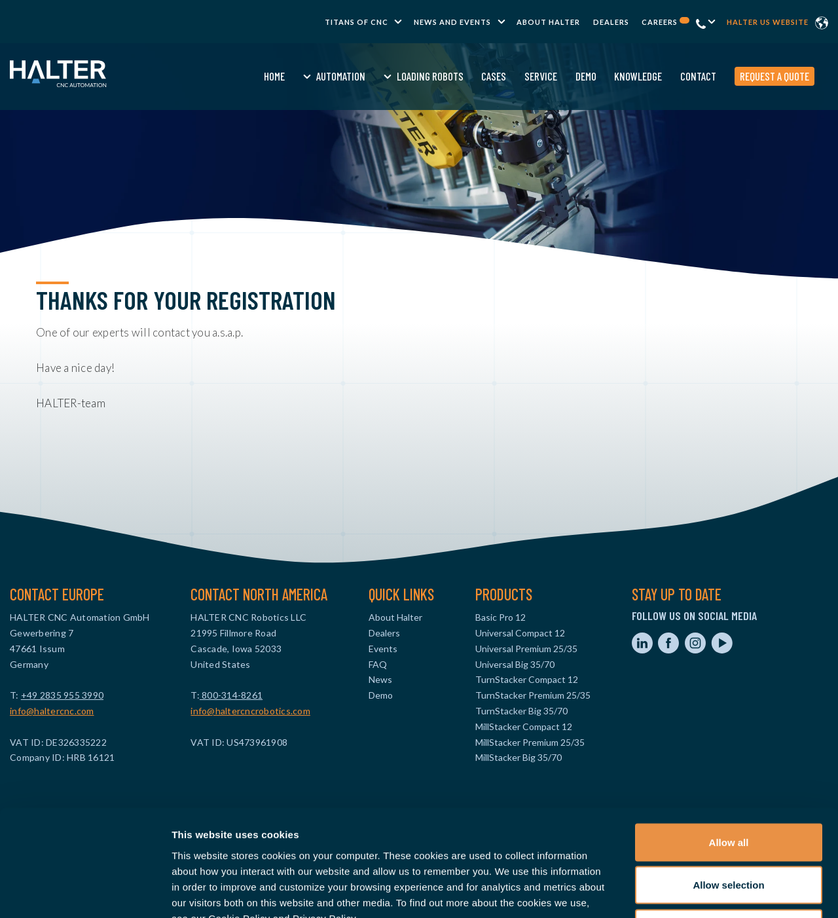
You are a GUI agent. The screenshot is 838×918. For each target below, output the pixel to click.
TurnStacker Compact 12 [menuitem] (526, 679)
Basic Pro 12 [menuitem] (500, 617)
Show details (687, 892)
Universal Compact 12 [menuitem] (520, 632)
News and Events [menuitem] (452, 22)
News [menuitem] (380, 679)
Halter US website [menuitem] (768, 22)
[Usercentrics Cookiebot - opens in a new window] (84, 892)
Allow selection (728, 789)
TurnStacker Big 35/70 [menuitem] (521, 710)
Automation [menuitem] (313, 76)
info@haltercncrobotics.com (250, 710)
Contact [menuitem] (671, 76)
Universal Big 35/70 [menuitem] (515, 664)
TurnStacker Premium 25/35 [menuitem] (533, 695)
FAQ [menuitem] (378, 664)
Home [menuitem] (248, 76)
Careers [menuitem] (665, 22)
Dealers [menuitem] (611, 22)
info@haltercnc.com (52, 710)
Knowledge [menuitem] (612, 76)
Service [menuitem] (514, 76)
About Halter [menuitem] (548, 22)
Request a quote (747, 76)
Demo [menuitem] (559, 76)
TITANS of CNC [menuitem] (356, 22)
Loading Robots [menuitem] (403, 76)
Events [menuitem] (383, 648)
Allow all (729, 746)
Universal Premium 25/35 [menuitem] (526, 648)
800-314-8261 (231, 695)
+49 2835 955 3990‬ (62, 695)
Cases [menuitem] (467, 76)
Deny (729, 831)
